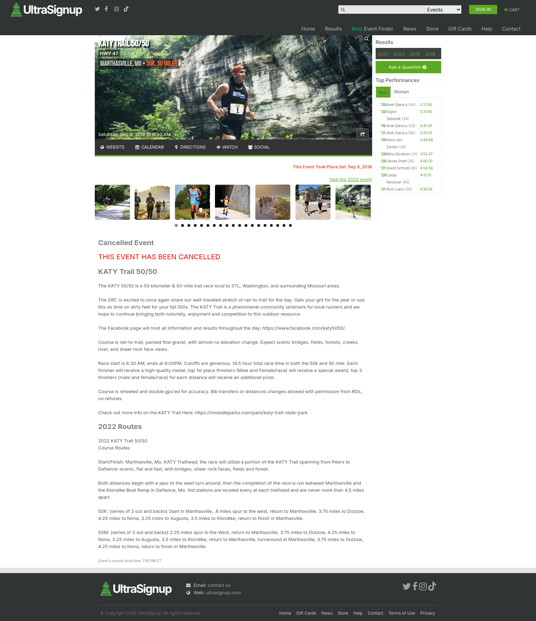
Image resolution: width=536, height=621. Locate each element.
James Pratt (396, 161)
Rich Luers (395, 189)
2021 (383, 54)
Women (401, 91)
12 (246, 225)
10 (233, 225)
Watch (227, 147)
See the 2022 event (351, 179)
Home (308, 29)
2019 (415, 54)
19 (290, 225)
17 (277, 225)
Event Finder (372, 29)
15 (265, 225)
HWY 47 (109, 53)
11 (239, 225)
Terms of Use (401, 613)
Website (112, 147)
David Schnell (398, 168)
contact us (219, 585)
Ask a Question (407, 67)
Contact (511, 29)
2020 (399, 54)
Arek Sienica (397, 105)
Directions (190, 147)
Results (333, 29)
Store (432, 29)
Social (259, 147)
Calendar (149, 147)
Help (486, 29)
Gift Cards (460, 29)
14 (258, 225)
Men (383, 92)
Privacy (427, 613)
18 (284, 225)
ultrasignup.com (223, 592)
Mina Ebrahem (399, 154)
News (409, 29)
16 (271, 225)
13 (252, 225)
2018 (430, 54)
